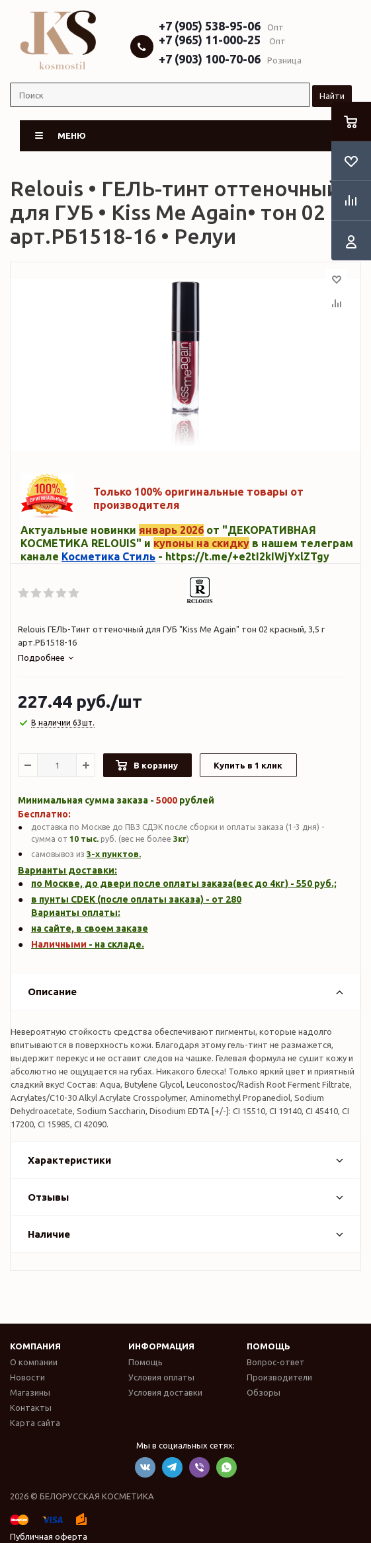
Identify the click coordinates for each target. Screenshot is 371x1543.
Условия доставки (165, 1392)
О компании (34, 1362)
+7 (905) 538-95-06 (210, 25)
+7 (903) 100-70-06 (210, 58)
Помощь (268, 1346)
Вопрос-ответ (276, 1362)
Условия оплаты (161, 1377)
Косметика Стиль (108, 556)
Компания (35, 1346)
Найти (332, 95)
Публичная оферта (48, 1536)
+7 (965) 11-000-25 (210, 39)
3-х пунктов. (114, 853)
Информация (161, 1346)
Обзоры (263, 1392)
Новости (27, 1377)
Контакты (31, 1407)
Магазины (30, 1392)
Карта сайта (35, 1422)
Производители (279, 1377)
